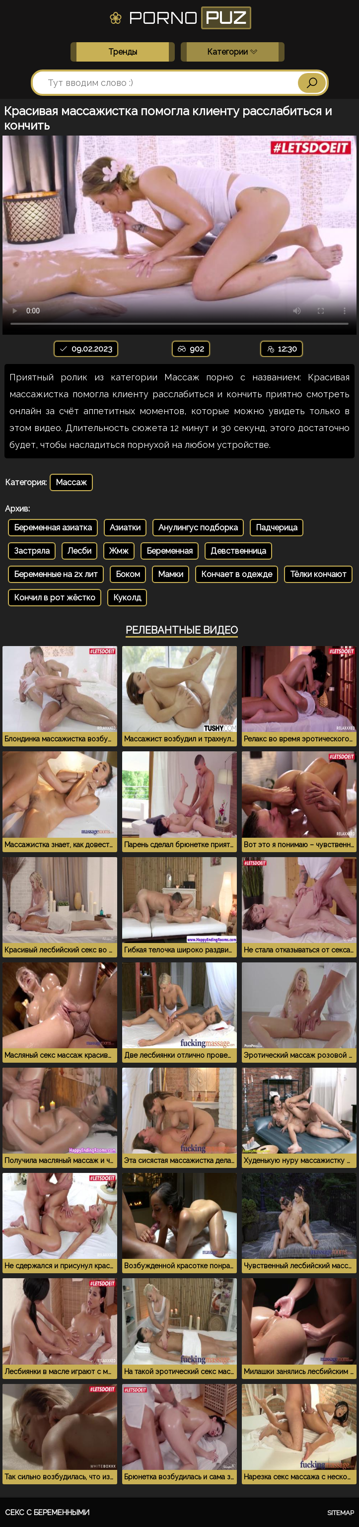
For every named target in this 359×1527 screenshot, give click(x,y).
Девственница (238, 551)
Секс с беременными (47, 1512)
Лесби (79, 551)
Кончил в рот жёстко (54, 597)
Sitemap (340, 1513)
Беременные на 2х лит (56, 574)
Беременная (169, 551)
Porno (179, 17)
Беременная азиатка (53, 527)
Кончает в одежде (236, 574)
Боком (128, 574)
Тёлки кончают (318, 574)
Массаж (71, 482)
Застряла (32, 551)
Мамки (170, 574)
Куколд (127, 597)
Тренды (122, 52)
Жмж (119, 551)
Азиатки (125, 527)
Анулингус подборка (198, 527)
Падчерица (276, 527)
